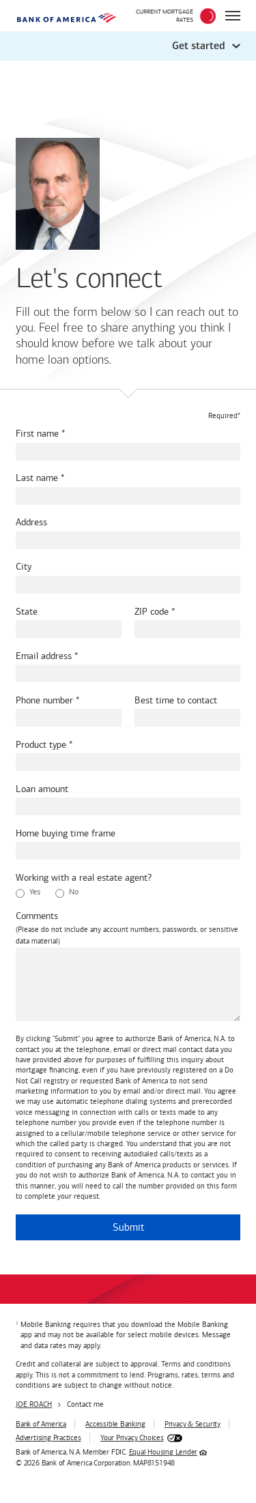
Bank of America (41, 1424)
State (27, 612)
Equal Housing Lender (163, 1452)
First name (37, 433)
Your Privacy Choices (132, 1437)
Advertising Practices (48, 1437)
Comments (37, 916)
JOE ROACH (34, 1404)
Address (31, 522)
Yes (28, 892)
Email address (44, 656)
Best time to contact (175, 700)
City (23, 566)
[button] (128, 46)
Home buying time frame (65, 833)
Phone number (44, 700)
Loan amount (42, 789)
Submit (128, 1227)
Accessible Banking (115, 1424)
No (67, 892)
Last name (37, 478)
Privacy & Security (193, 1424)
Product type (41, 745)
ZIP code (151, 612)
